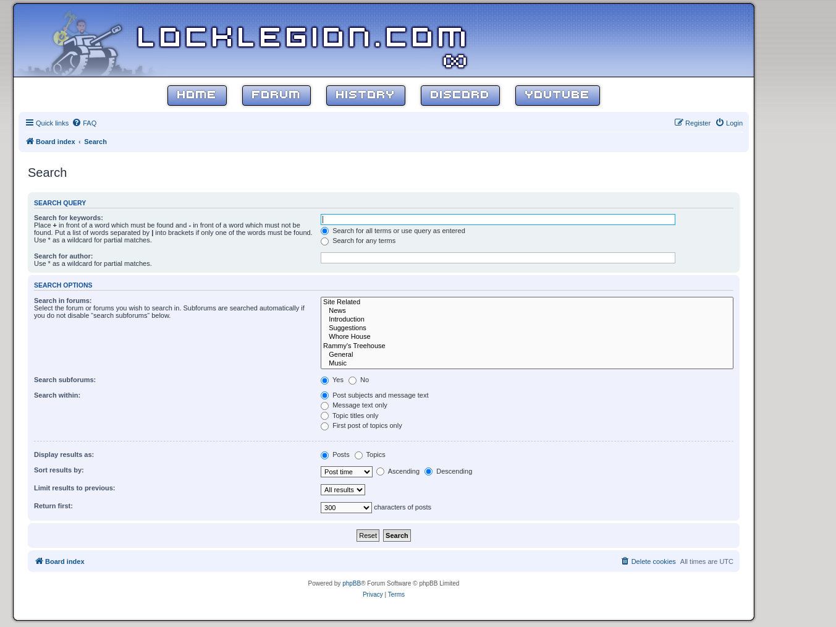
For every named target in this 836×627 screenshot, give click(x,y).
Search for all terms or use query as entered (393, 230)
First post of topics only (361, 425)
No (358, 379)
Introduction (527, 319)
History (365, 95)
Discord (460, 95)
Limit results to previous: (74, 488)
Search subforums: (65, 379)
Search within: (57, 395)
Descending (448, 471)
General (527, 355)
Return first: (53, 506)
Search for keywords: (68, 217)
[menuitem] (84, 123)
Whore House (527, 337)
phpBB (351, 583)
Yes (332, 379)
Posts (335, 454)
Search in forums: (63, 300)
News (527, 311)
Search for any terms (358, 240)
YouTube (557, 95)
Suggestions (527, 328)
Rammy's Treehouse (527, 346)
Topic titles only (349, 415)
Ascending (398, 471)
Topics (370, 454)
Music (527, 363)
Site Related (527, 302)
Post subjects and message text (374, 395)
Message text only (354, 405)
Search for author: (63, 256)
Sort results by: (59, 470)
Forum (276, 95)
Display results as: (64, 454)
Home (197, 95)
